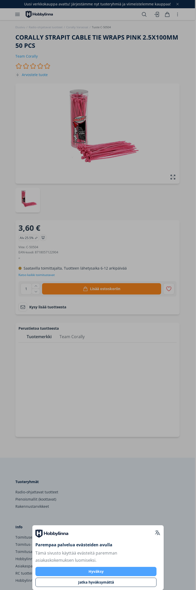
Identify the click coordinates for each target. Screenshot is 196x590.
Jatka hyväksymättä (96, 582)
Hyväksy (96, 571)
